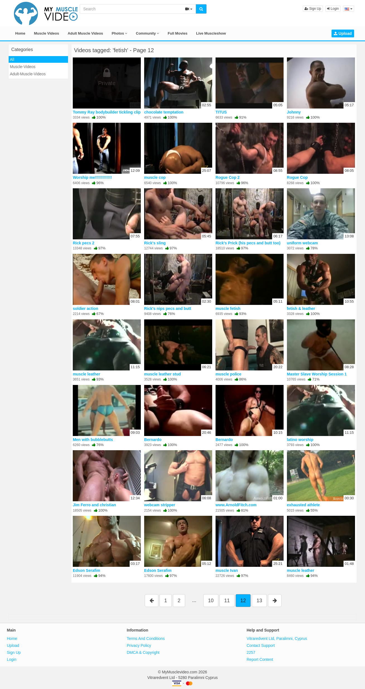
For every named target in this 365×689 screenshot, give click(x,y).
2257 (251, 652)
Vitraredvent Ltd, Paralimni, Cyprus (277, 638)
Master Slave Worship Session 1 (317, 374)
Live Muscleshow (211, 33)
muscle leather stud (162, 374)
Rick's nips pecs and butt (167, 308)
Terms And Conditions (146, 638)
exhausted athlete (303, 505)
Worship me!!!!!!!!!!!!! (92, 177)
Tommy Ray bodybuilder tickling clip (107, 112)
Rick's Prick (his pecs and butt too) (248, 243)
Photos (119, 33)
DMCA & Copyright (143, 652)
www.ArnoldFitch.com (236, 505)
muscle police (228, 374)
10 (211, 600)
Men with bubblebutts (93, 439)
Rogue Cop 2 (228, 177)
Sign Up (312, 9)
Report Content (260, 659)
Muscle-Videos (23, 66)
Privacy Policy (139, 645)
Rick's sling (155, 243)
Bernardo (152, 439)
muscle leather (86, 374)
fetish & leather (301, 308)
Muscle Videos (46, 33)
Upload (343, 33)
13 (259, 600)
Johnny (294, 112)
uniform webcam (302, 243)
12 (243, 600)
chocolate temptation (163, 112)
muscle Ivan (227, 570)
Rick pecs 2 (83, 243)
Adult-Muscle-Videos (28, 74)
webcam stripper (159, 505)
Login (333, 9)
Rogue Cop (297, 177)
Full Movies (177, 33)
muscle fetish (228, 308)
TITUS (221, 112)
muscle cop (155, 177)
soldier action (85, 308)
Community (147, 33)
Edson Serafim (86, 570)
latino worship (300, 439)
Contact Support (261, 645)
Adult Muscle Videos (85, 33)
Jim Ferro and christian (94, 505)
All (12, 59)
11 (227, 600)
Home (20, 33)
